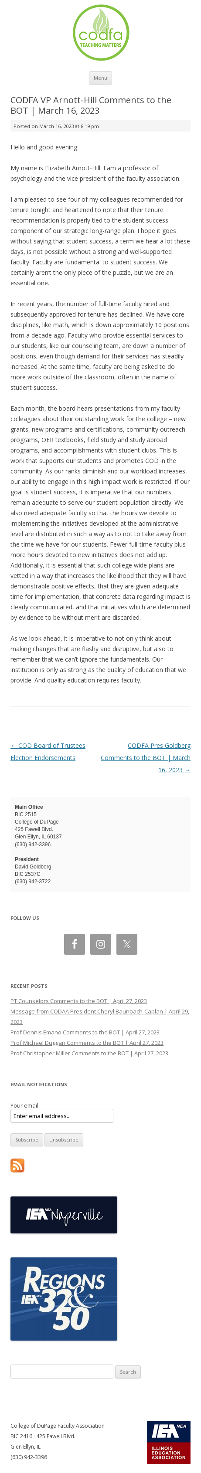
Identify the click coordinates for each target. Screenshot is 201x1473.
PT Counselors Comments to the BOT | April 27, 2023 (78, 1001)
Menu (100, 77)
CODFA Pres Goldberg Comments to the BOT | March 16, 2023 (146, 757)
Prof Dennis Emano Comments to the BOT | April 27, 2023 (85, 1032)
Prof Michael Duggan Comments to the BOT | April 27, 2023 (87, 1043)
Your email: (25, 1105)
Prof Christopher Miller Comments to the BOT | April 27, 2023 (89, 1053)
